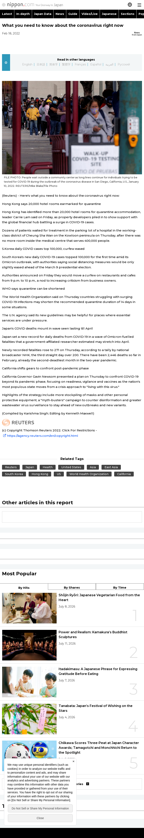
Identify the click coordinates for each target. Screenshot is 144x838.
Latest (7, 14)
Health (48, 467)
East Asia (111, 467)
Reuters (11, 467)
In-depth (23, 14)
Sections (128, 14)
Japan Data (42, 14)
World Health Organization (89, 474)
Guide (72, 14)
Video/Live (90, 14)
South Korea (14, 474)
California (124, 474)
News (60, 14)
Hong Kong (40, 474)
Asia (93, 467)
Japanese (109, 14)
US (59, 474)
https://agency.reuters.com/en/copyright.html (40, 436)
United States (71, 467)
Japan (29, 467)
